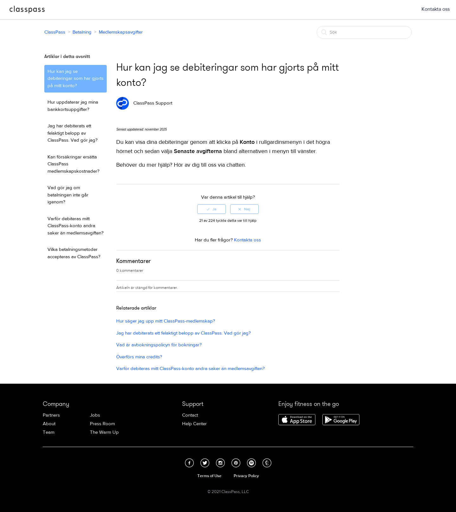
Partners (51, 415)
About (49, 424)
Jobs (95, 415)
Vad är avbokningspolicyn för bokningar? (159, 345)
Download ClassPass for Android (340, 420)
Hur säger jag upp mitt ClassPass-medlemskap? (165, 321)
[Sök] (364, 32)
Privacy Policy (246, 475)
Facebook (189, 462)
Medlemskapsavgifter (121, 32)
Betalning (82, 32)
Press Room (102, 424)
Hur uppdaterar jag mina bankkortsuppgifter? (73, 105)
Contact (190, 415)
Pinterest (235, 462)
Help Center (194, 424)
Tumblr (267, 462)
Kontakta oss (435, 9)
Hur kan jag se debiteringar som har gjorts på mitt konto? (76, 78)
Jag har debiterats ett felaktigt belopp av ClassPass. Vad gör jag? (73, 133)
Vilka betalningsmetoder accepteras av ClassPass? (74, 253)
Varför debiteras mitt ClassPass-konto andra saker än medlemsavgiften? (76, 226)
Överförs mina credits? (139, 357)
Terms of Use (209, 475)
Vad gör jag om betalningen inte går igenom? (68, 195)
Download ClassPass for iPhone (296, 420)
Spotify (251, 462)
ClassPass (27, 11)
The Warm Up (104, 432)
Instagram (220, 462)
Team (48, 432)
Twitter (204, 462)
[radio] (211, 209)
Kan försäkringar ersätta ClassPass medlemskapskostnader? (73, 164)
